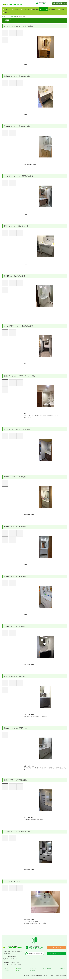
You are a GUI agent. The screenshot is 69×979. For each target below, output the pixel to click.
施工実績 (53, 9)
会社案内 (15, 9)
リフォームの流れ (35, 9)
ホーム (5, 9)
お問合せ (62, 9)
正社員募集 (7, 12)
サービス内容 (26, 9)
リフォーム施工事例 (44, 9)
